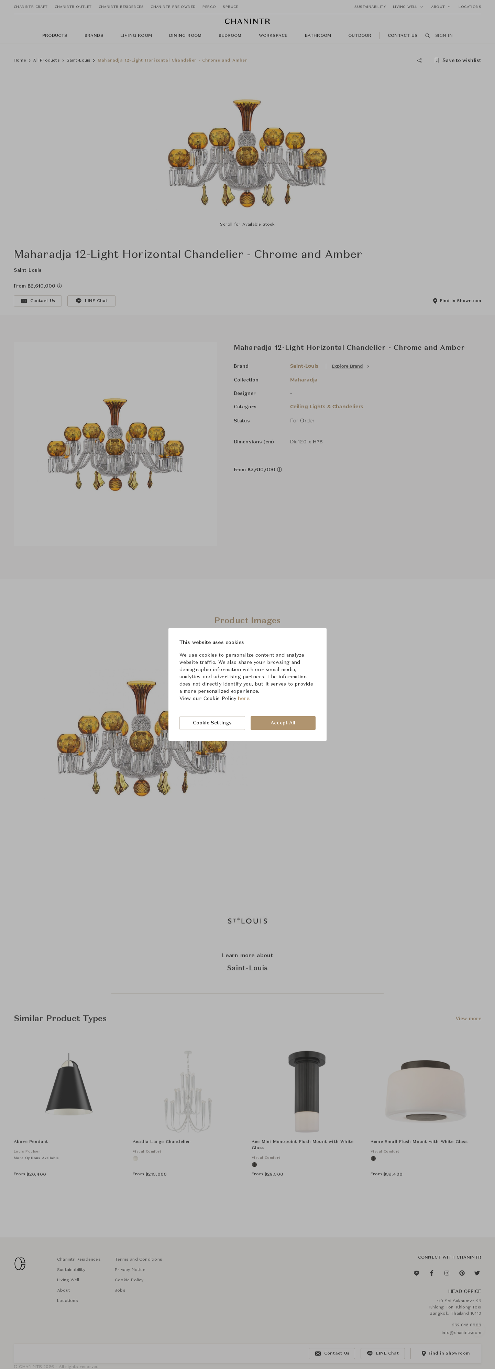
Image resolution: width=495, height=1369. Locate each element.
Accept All (283, 723)
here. (244, 698)
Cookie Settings (212, 723)
